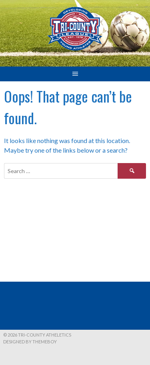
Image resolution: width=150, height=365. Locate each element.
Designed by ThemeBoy (30, 341)
